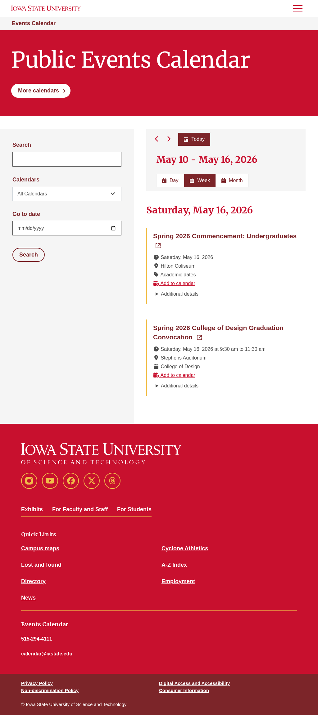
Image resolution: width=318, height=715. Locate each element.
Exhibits (32, 509)
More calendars (38, 90)
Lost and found (41, 565)
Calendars (25, 180)
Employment (178, 581)
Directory (33, 581)
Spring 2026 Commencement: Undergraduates (226, 235)
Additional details (179, 294)
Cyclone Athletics (184, 548)
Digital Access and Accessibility (194, 683)
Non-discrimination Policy (50, 690)
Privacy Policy (37, 683)
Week (200, 180)
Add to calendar (174, 283)
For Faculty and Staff (80, 509)
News (28, 598)
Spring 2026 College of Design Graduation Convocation (218, 332)
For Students (134, 509)
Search (21, 145)
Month (232, 180)
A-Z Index (174, 565)
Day (170, 180)
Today (194, 139)
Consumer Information (184, 690)
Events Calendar (34, 23)
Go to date (26, 214)
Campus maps (40, 548)
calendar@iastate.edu (46, 653)
